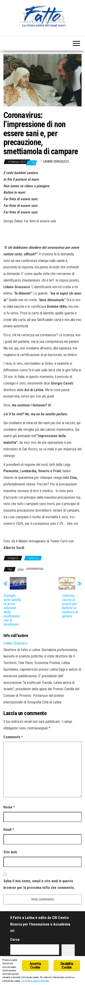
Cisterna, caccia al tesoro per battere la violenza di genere (70, 606)
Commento (13, 737)
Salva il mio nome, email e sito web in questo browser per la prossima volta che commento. (39, 884)
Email (8, 829)
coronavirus (34, 568)
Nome (9, 807)
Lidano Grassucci (56, 161)
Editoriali (33, 558)
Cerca (14, 939)
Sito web (10, 852)
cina (20, 569)
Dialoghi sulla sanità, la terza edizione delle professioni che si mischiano (12, 610)
